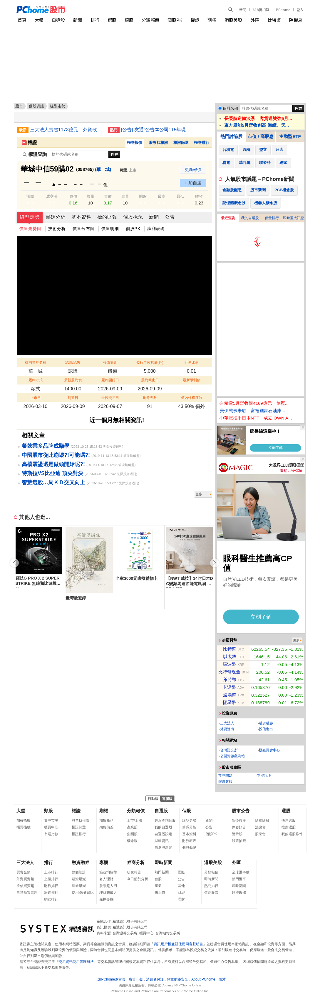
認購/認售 (72, 362)
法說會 (260, 827)
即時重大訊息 (293, 218)
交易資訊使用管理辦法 (76, 962)
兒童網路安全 (177, 979)
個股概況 (133, 216)
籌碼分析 (56, 216)
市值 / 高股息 (261, 136)
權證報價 (134, 142)
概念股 (132, 841)
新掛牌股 (239, 820)
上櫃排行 (51, 879)
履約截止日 (150, 380)
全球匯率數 (240, 872)
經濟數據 (239, 893)
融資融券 (266, 723)
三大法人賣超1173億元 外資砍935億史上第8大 (66, 129)
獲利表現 (156, 228)
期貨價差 (106, 827)
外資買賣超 (25, 879)
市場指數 (51, 834)
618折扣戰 (261, 9)
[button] (214, 562)
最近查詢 (228, 218)
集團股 (132, 834)
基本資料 (81, 216)
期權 (211, 20)
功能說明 (264, 775)
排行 (95, 20)
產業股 (132, 827)
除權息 (295, 20)
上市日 (35, 398)
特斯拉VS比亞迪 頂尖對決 (52, 473)
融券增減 (79, 886)
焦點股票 (211, 893)
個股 (186, 810)
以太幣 (229, 656)
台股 (158, 879)
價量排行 (272, 218)
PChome (283, 9)
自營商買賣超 (27, 893)
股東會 (260, 834)
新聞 (242, 9)
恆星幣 (229, 702)
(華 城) (103, 169)
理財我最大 (108, 893)
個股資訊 (36, 106)
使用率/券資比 (83, 893)
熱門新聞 (162, 872)
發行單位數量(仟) (149, 362)
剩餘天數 (150, 398)
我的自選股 (250, 218)
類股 (129, 20)
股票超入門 (108, 886)
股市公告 (240, 810)
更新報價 (193, 169)
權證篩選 (181, 142)
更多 (198, 494)
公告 (170, 216)
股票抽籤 (239, 841)
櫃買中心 (51, 827)
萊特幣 (230, 679)
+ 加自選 (193, 182)
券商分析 (136, 862)
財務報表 (189, 841)
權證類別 (110, 362)
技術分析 (57, 228)
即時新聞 (163, 862)
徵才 (222, 979)
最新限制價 (191, 380)
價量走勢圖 (30, 228)
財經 (181, 893)
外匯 (255, 20)
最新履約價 (73, 380)
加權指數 (23, 820)
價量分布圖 (84, 228)
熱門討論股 (231, 136)
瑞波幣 (229, 664)
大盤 (39, 20)
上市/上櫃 (134, 820)
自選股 (58, 20)
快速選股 (289, 820)
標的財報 (107, 216)
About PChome (203, 979)
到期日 (73, 398)
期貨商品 (106, 820)
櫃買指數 (23, 827)
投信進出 (266, 729)
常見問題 (225, 775)
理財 (181, 899)
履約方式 (36, 380)
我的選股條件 (292, 834)
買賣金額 (23, 872)
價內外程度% (191, 398)
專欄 (103, 862)
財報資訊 (162, 841)
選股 (112, 20)
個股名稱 (230, 108)
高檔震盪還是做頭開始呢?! (53, 464)
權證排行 (201, 142)
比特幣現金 (229, 671)
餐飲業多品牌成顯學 (45, 446)
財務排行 (51, 886)
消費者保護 (155, 979)
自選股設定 (163, 834)
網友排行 (51, 899)
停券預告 (239, 827)
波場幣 (229, 694)
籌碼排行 (51, 893)
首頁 (22, 20)
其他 (181, 886)
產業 (158, 886)
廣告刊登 (136, 979)
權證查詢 (35, 154)
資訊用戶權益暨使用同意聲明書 (178, 944)
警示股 (237, 834)
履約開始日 (110, 380)
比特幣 (274, 20)
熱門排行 (211, 886)
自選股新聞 (163, 847)
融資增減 (79, 879)
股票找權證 (158, 142)
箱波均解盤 (108, 872)
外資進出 (227, 729)
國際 (181, 872)
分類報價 (150, 20)
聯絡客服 (225, 781)
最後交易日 (110, 398)
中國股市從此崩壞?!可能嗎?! (56, 455)
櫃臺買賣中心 (269, 750)
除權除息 (262, 820)
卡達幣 (229, 687)
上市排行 (51, 872)
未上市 (160, 893)
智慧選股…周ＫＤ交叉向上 (53, 482)
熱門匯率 (239, 879)
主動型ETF (290, 136)
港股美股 (233, 20)
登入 (300, 9)
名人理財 (106, 879)
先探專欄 (106, 899)
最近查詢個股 (165, 820)
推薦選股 (289, 827)
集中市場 (51, 820)
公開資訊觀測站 (232, 756)
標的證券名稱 (35, 362)
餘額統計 (79, 872)
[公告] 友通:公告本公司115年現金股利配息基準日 (158, 129)
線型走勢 (30, 216)
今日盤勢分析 (137, 879)
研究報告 (134, 872)
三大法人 (227, 723)
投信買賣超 (25, 886)
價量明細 (110, 228)
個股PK (174, 20)
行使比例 (192, 362)
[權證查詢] (79, 154)
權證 (194, 20)
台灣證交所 (229, 750)
